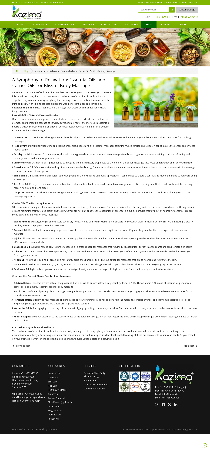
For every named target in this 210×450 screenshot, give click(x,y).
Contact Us (108, 24)
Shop (149, 24)
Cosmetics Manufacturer (51, 2)
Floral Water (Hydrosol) (60, 402)
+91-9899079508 (160, 17)
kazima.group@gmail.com (31, 397)
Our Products (63, 24)
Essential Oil (54, 373)
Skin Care (52, 381)
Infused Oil (53, 418)
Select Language (186, 9)
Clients (165, 24)
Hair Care (52, 385)
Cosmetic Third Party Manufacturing (154, 2)
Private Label (179, 2)
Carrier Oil (53, 377)
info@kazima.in (189, 17)
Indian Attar (54, 406)
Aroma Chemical (56, 398)
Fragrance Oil (55, 410)
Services (86, 24)
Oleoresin (53, 393)
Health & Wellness (57, 389)
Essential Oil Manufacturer (25, 2)
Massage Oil (54, 414)
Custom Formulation (94, 388)
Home (20, 24)
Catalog (130, 24)
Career (178, 429)
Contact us (193, 2)
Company (38, 24)
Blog (183, 24)
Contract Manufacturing (96, 384)
